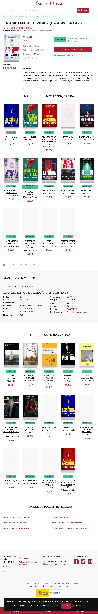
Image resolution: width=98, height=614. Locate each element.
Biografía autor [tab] (27, 286)
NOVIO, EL (68, 137)
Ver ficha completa (31, 58)
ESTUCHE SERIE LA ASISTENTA (68, 242)
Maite (11, 376)
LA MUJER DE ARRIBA (11, 242)
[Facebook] (76, 561)
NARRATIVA (19, 30)
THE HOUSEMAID (49, 242)
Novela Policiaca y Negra (40, 30)
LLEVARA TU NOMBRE (30, 377)
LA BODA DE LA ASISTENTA (11, 191)
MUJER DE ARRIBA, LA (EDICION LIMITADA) (30, 244)
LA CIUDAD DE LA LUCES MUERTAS (87, 429)
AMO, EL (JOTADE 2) (30, 428)
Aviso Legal (24, 558)
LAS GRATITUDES (87, 377)
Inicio (6, 16)
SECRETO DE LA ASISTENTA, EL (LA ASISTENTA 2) (49, 140)
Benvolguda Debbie (30, 193)
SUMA (36, 54)
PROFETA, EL (11, 481)
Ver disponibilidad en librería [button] (66, 55)
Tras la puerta (49, 190)
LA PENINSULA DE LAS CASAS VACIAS (49, 483)
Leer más (80, 605)
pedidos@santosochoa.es (56, 564)
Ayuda (6, 571)
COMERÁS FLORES (49, 377)
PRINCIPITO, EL (49, 427)
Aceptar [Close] (66, 605)
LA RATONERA (30, 481)
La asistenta (11, 137)
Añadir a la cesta (73, 49)
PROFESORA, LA (86, 137)
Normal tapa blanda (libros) (32, 305)
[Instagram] (90, 561)
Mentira (68, 376)
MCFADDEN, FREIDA (21, 28)
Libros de (16, 517)
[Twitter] (83, 561)
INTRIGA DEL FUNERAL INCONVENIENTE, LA (11, 430)
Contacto (7, 566)
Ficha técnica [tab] (10, 286)
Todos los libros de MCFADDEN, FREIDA (19, 265)
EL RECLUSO (86, 190)
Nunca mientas (68, 190)
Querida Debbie (30, 137)
